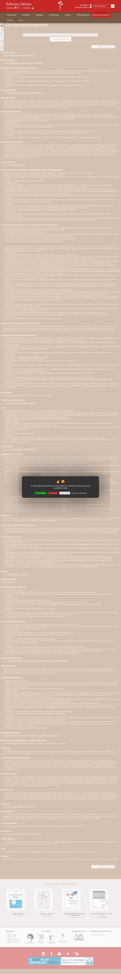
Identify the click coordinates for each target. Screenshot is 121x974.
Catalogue (33, 15)
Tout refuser (53, 493)
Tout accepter (40, 493)
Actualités (23, 15)
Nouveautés (11, 15)
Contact (98, 15)
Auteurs (54, 15)
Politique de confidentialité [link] (79, 493)
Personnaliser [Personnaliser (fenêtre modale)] (64, 493)
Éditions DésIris (19, 4)
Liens (105, 15)
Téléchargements (66, 15)
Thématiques (44, 15)
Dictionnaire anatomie (84, 15)
